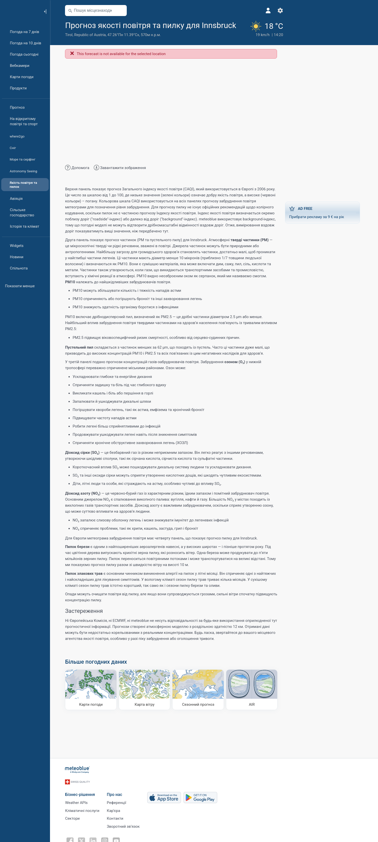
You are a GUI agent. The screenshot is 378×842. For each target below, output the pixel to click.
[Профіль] (260, 10)
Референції (118, 811)
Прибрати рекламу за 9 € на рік (324, 223)
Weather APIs (77, 811)
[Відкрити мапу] (122, 10)
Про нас (116, 803)
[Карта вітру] (146, 700)
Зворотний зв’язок (124, 836)
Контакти (116, 828)
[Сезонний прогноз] (199, 700)
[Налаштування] (272, 10)
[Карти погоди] (92, 700)
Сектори (73, 828)
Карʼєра (115, 820)
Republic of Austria (91, 46)
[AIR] (253, 700)
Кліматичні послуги (83, 820)
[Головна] (20, 11)
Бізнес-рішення (81, 803)
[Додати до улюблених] (70, 35)
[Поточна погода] (257, 34)
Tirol (70, 46)
